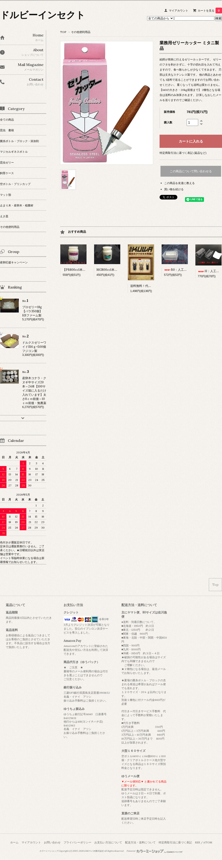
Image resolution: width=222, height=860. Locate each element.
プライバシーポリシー (77, 842)
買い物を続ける (174, 189)
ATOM (207, 842)
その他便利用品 (80, 32)
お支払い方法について (108, 842)
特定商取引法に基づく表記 (175, 842)
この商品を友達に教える (179, 183)
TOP (63, 32)
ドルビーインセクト (42, 15)
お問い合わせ (52, 842)
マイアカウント (178, 10)
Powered (154, 851)
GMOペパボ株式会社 (94, 851)
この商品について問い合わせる (191, 171)
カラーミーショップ (48, 851)
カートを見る (210, 10)
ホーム (14, 842)
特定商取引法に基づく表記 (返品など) (183, 153)
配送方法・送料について (140, 842)
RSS (197, 842)
